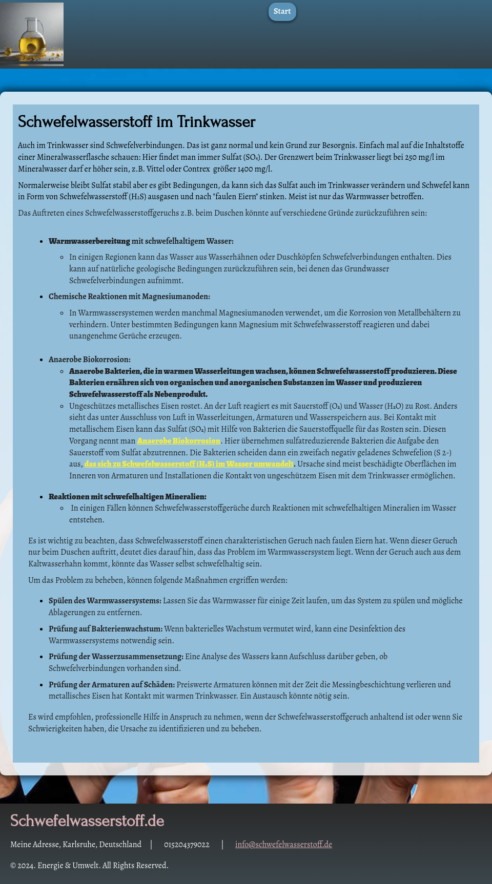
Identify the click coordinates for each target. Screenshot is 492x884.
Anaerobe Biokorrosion (179, 441)
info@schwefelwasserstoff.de (283, 844)
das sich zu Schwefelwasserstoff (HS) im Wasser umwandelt (189, 464)
